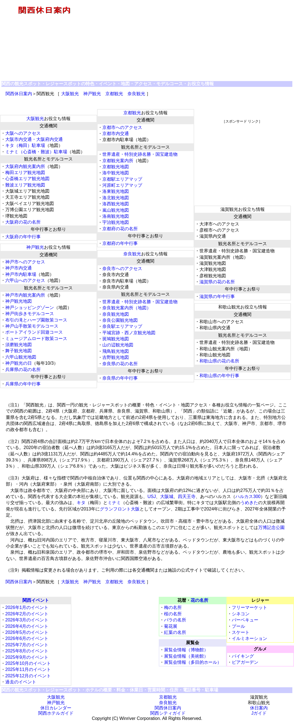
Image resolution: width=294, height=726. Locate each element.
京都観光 (114, 93)
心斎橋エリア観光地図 (27, 178)
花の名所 (199, 600)
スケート (240, 632)
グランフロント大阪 (120, 509)
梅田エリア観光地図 (25, 172)
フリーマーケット (249, 607)
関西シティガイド (168, 713)
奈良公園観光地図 (120, 320)
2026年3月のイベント (27, 620)
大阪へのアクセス (23, 133)
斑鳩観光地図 (115, 338)
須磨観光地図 (18, 344)
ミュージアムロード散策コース (36, 338)
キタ (81, 502)
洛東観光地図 (115, 191)
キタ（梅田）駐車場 (25, 145)
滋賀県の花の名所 (217, 281)
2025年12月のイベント (28, 675)
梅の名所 (173, 607)
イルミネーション (249, 638)
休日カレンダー (55, 708)
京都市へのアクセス (122, 127)
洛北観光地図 (115, 197)
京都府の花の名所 (120, 228)
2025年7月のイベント (27, 644)
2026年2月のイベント (27, 613)
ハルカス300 (248, 496)
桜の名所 (173, 613)
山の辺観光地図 (117, 345)
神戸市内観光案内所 (25, 295)
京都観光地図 (115, 166)
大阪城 (166, 496)
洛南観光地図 (115, 216)
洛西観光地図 (115, 203)
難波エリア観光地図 (25, 185)
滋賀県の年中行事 (217, 296)
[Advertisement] (191, 41)
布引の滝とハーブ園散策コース (36, 320)
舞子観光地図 (18, 350)
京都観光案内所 (117, 160)
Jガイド (259, 713)
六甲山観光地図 (20, 357)
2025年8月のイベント (27, 651)
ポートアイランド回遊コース (34, 332)
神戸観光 (92, 93)
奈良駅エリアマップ (122, 326)
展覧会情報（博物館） (186, 649)
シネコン (240, 613)
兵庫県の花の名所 (23, 369)
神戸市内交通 (18, 268)
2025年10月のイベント (28, 663)
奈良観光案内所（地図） (126, 307)
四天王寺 (187, 496)
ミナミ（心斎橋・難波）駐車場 (36, 151)
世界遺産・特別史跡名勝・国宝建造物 (140, 154)
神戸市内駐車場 (20, 274)
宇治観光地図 (115, 222)
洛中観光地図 (115, 172)
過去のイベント (20, 682)
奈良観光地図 (115, 314)
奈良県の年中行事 (120, 378)
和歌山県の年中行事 (219, 375)
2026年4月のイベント (27, 626)
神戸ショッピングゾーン (29, 307)
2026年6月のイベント (27, 638)
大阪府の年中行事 (23, 236)
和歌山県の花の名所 (219, 361)
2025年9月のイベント (27, 657)
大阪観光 (70, 93)
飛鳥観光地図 (115, 351)
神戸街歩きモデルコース (29, 313)
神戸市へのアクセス (25, 262)
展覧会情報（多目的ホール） (193, 662)
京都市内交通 (115, 133)
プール (238, 626)
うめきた (249, 502)
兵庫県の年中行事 (23, 384)
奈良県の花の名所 (120, 363)
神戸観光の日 (18, 363)
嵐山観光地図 (115, 210)
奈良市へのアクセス (122, 268)
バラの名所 (175, 620)
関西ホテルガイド (56, 713)
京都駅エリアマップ (122, 179)
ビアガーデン (245, 662)
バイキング (243, 656)
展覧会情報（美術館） (186, 656)
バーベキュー (245, 620)
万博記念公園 (271, 527)
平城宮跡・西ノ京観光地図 (128, 332)
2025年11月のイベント (28, 669)
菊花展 (170, 626)
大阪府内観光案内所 (25, 166)
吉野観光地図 (115, 357)
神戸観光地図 (18, 301)
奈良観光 (136, 93)
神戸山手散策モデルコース (31, 326)
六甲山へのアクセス (25, 280)
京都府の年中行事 (120, 243)
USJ (151, 496)
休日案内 (259, 708)
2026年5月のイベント (27, 632)
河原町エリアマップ (122, 185)
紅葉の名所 (175, 632)
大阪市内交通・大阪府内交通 (34, 139)
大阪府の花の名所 (23, 222)
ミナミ (114, 502)
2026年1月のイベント (27, 607)
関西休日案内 (19, 93)
